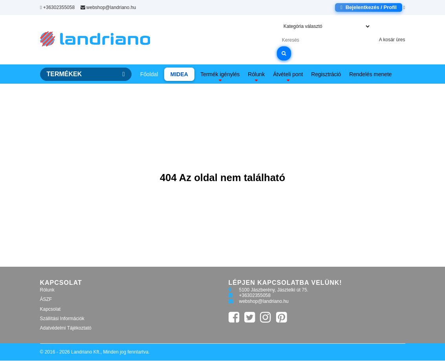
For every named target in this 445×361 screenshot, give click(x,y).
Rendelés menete (370, 74)
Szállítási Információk (62, 319)
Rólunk (256, 74)
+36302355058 (57, 7)
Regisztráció (326, 74)
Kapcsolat (50, 309)
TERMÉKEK (86, 74)
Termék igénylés (220, 74)
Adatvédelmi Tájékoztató (66, 329)
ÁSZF (46, 299)
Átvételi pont (288, 74)
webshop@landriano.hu (108, 7)
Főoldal (149, 74)
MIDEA (179, 74)
